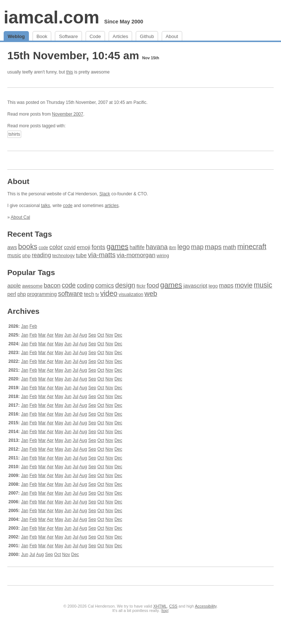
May (59, 335)
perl (11, 294)
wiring (163, 255)
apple (14, 285)
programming (42, 294)
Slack (104, 193)
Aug (83, 335)
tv (97, 294)
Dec (118, 335)
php (26, 255)
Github (147, 36)
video (108, 293)
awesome (32, 286)
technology (63, 255)
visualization (131, 294)
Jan (24, 326)
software (70, 293)
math (229, 247)
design (125, 285)
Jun (67, 335)
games (117, 247)
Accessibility (206, 606)
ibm (172, 247)
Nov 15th (150, 58)
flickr (141, 286)
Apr (50, 335)
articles (112, 205)
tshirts (14, 134)
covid (70, 247)
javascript (195, 285)
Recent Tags (29, 234)
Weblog (16, 36)
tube (81, 255)
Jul (75, 335)
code (67, 205)
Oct (100, 335)
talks (45, 205)
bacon (52, 285)
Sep (92, 335)
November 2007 (67, 114)
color (56, 247)
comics (104, 285)
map (197, 247)
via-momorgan (136, 255)
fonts (98, 247)
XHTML (160, 606)
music (14, 255)
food (153, 285)
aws (12, 247)
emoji (83, 247)
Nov (109, 335)
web (151, 293)
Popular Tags (31, 272)
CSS (173, 606)
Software (68, 36)
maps (213, 247)
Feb (33, 326)
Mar (42, 335)
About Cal (20, 217)
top (165, 610)
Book (42, 36)
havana (157, 247)
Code (95, 36)
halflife (137, 247)
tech (89, 294)
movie (243, 285)
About (172, 36)
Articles (120, 36)
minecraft (251, 247)
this (69, 72)
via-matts (101, 255)
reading (41, 255)
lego (183, 247)
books (27, 247)
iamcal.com (51, 17)
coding (85, 285)
